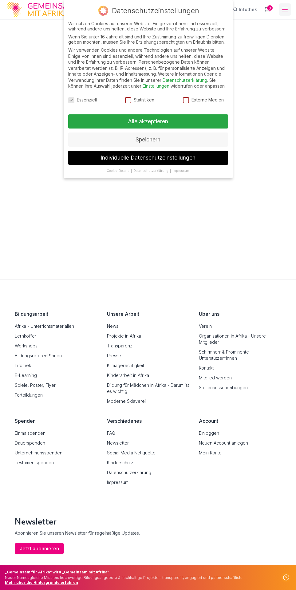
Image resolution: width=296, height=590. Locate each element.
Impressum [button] (181, 170)
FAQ (111, 433)
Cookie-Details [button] (118, 170)
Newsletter (118, 442)
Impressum (117, 482)
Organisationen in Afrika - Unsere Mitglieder (232, 339)
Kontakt (206, 367)
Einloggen (209, 433)
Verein (205, 326)
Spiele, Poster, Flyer (35, 385)
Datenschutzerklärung (129, 472)
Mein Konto (210, 452)
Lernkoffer (25, 336)
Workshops (26, 345)
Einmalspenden (30, 433)
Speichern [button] (148, 139)
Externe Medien (203, 99)
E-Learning (26, 375)
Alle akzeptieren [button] (148, 121)
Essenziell (82, 99)
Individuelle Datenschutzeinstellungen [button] (148, 157)
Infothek (23, 365)
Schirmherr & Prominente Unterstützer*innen (224, 355)
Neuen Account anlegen (223, 442)
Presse (114, 355)
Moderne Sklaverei (126, 401)
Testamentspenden (34, 462)
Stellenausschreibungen (223, 387)
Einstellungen (156, 86)
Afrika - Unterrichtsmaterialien (44, 326)
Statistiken (139, 99)
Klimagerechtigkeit (125, 365)
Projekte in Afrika (124, 336)
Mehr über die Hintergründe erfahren (41, 582)
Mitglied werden (215, 377)
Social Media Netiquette (131, 452)
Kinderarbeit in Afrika (128, 375)
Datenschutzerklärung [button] (151, 170)
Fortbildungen (29, 395)
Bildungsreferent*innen (38, 355)
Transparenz (119, 345)
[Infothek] (245, 9)
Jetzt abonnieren (39, 548)
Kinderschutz (120, 462)
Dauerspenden (30, 442)
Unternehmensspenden (38, 452)
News (112, 326)
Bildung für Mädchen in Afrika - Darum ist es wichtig (148, 388)
